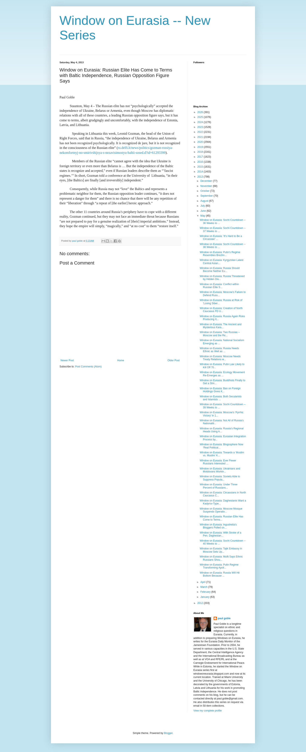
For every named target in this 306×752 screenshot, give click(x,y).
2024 (200, 122)
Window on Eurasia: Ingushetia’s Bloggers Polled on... (218, 526)
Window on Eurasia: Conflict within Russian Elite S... (219, 286)
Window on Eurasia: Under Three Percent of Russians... (218, 486)
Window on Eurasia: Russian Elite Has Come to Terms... (221, 518)
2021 (200, 137)
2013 (200, 176)
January (205, 596)
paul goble (224, 618)
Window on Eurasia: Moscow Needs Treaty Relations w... (220, 358)
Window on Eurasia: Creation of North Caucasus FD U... (221, 310)
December (206, 180)
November (206, 186)
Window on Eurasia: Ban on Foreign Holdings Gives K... (220, 390)
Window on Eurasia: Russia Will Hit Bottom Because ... (219, 574)
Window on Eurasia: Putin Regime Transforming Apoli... (219, 566)
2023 (200, 127)
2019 (200, 147)
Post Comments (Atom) (88, 366)
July (203, 205)
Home (120, 360)
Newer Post (67, 360)
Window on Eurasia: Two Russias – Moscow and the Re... (220, 334)
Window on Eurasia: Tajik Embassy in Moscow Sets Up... (221, 550)
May (203, 215)
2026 (200, 112)
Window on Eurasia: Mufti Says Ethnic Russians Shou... (221, 558)
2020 (200, 141)
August (204, 200)
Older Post (173, 360)
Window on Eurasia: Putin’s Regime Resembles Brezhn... (220, 254)
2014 (200, 171)
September (207, 195)
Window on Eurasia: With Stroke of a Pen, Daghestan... (220, 534)
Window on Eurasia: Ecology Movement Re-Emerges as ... (222, 374)
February (205, 591)
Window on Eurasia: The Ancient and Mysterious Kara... (221, 326)
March (204, 586)
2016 (200, 161)
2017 (200, 156)
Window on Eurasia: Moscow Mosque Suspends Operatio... (221, 510)
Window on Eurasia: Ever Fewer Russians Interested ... (218, 462)
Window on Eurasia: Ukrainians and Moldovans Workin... (220, 470)
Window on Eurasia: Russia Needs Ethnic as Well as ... (219, 350)
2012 (200, 603)
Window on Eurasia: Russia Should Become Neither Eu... (219, 270)
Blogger (168, 733)
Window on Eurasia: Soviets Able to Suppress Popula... (220, 478)
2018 (200, 151)
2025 (200, 117)
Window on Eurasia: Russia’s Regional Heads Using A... (222, 430)
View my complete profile (207, 710)
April (203, 582)
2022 (200, 131)
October (205, 190)
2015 (200, 166)
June (203, 210)
